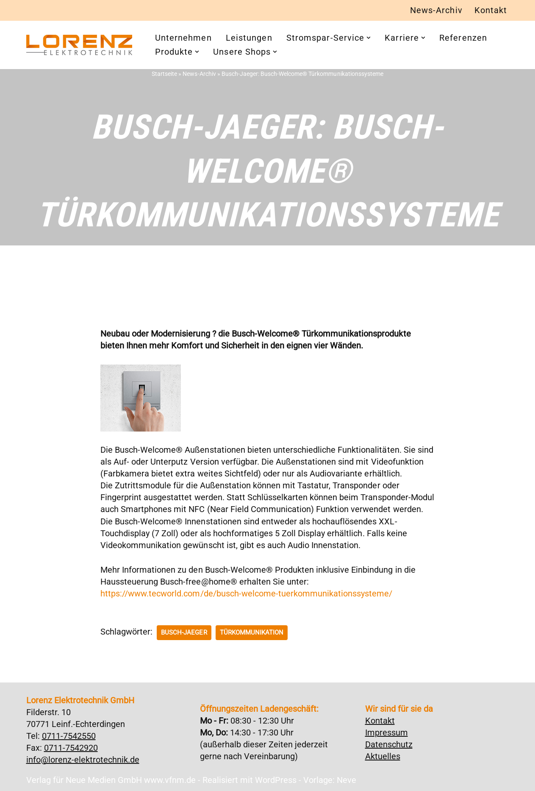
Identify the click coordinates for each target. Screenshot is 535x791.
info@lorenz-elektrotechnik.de (82, 760)
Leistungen (249, 38)
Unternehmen (183, 38)
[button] (368, 38)
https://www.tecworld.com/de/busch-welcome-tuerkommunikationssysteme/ (246, 594)
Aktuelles (382, 756)
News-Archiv (436, 11)
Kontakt (490, 11)
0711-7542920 (71, 748)
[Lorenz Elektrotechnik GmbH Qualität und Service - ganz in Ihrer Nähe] (79, 44)
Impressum (386, 732)
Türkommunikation (251, 632)
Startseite (164, 73)
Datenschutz (389, 744)
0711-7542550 (69, 736)
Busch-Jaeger (184, 632)
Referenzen (463, 38)
